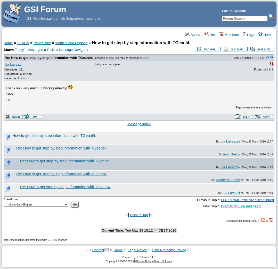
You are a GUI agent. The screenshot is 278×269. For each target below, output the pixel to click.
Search (193, 35)
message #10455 (104, 58)
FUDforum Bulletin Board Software (152, 261)
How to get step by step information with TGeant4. (54, 135)
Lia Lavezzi (13, 64)
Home (265, 35)
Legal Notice (137, 250)
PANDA (23, 43)
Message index (139, 124)
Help (211, 35)
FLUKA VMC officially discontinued (247, 200)
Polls (51, 50)
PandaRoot (42, 43)
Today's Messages (29, 50)
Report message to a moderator (254, 107)
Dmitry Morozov (228, 180)
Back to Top (139, 215)
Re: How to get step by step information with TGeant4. (48, 58)
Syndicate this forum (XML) (242, 220)
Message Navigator (73, 50)
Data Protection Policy (169, 250)
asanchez (230, 154)
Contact (98, 250)
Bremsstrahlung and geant (241, 206)
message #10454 (139, 58)
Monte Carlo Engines (71, 43)
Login (248, 35)
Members (229, 35)
